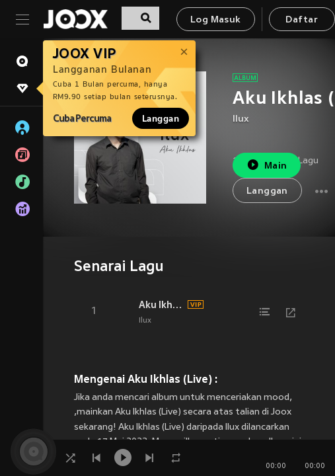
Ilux (241, 119)
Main (266, 165)
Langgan (160, 118)
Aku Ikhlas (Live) (161, 304)
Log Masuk (215, 20)
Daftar (301, 20)
